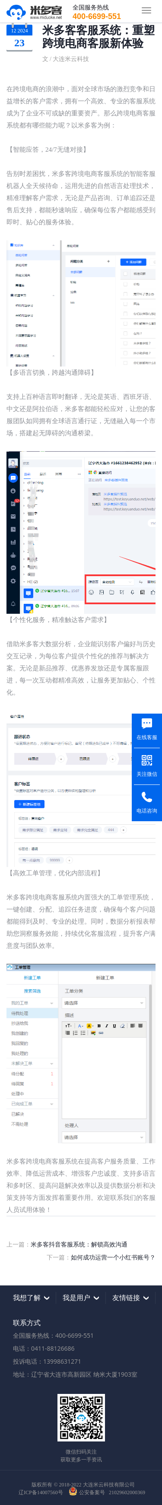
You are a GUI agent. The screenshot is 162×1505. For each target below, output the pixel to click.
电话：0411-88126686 (44, 1348)
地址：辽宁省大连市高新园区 (52, 1374)
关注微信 (147, 774)
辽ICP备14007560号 (41, 1492)
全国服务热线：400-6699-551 (53, 1335)
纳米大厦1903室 (115, 1374)
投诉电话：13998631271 (47, 1361)
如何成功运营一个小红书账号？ (113, 1257)
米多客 (34, 11)
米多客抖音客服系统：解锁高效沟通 (79, 1244)
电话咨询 (147, 811)
